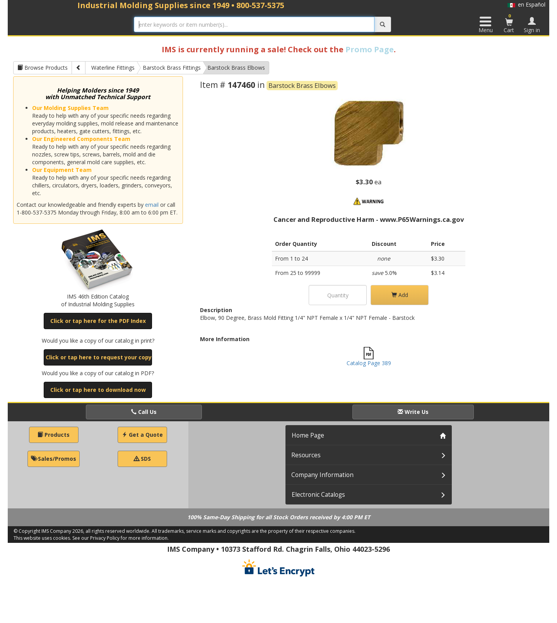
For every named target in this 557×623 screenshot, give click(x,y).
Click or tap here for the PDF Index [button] (98, 320)
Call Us (144, 411)
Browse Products (42, 67)
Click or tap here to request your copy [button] (99, 357)
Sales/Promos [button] (53, 458)
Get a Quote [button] (142, 434)
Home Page (308, 435)
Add (399, 295)
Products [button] (54, 434)
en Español (526, 4)
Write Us (413, 411)
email (152, 204)
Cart (509, 23)
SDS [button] (142, 458)
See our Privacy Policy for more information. (120, 538)
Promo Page (369, 49)
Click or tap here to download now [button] (98, 389)
